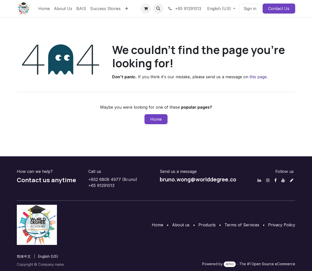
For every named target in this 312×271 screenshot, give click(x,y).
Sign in (250, 8)
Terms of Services (241, 224)
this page (258, 76)
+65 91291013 (184, 8)
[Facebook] (275, 180)
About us (181, 224)
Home (156, 119)
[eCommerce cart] (145, 8)
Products (207, 224)
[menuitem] (44, 9)
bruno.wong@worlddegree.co (198, 179)
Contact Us (278, 8)
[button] (158, 8)
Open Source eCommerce (273, 264)
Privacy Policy (281, 224)
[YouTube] (283, 180)
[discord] (291, 180)
